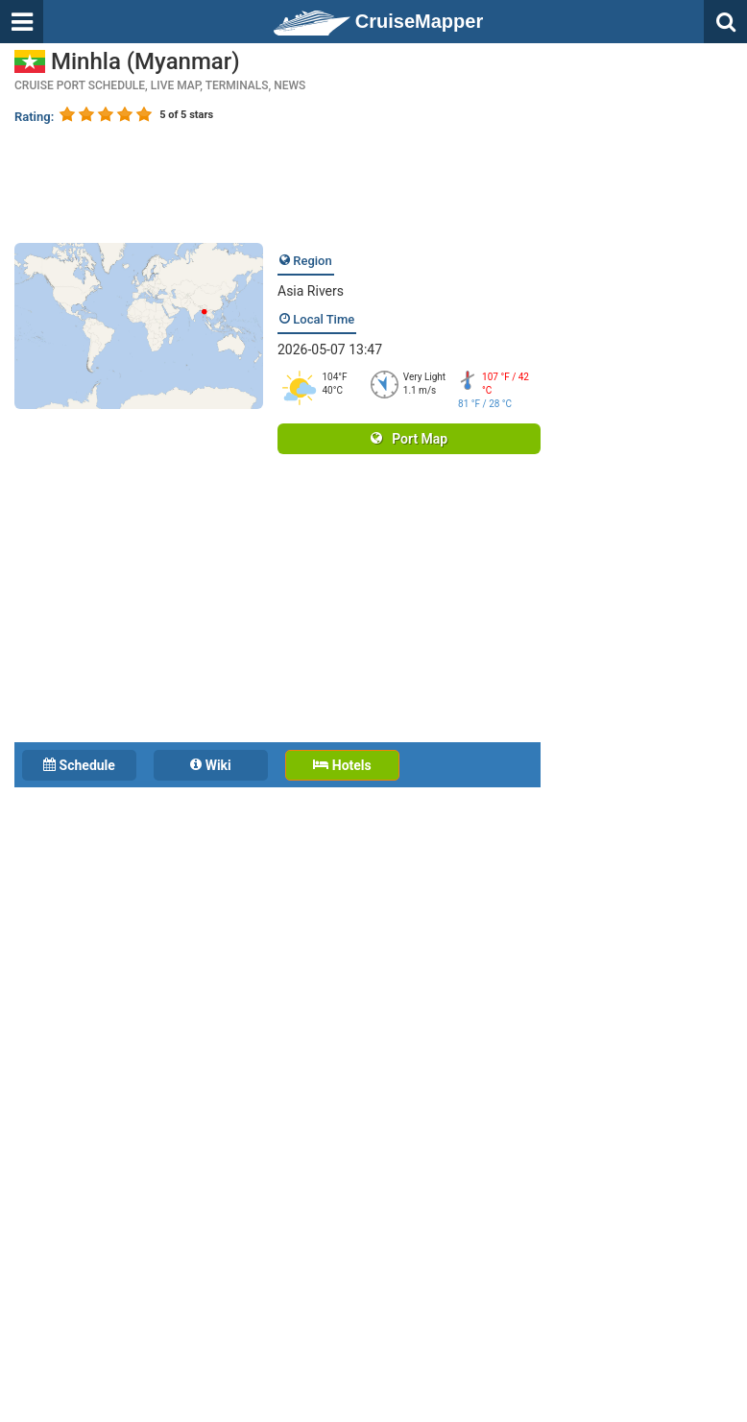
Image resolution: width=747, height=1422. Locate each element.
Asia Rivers (310, 291)
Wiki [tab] (210, 765)
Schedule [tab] (79, 765)
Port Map (409, 438)
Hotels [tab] (342, 765)
